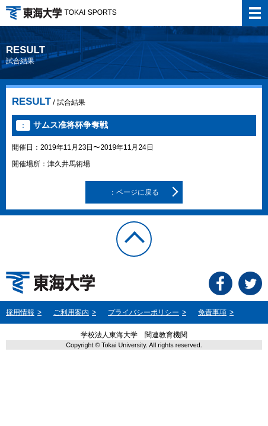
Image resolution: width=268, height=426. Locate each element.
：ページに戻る (134, 192)
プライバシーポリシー (143, 312)
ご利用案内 (71, 312)
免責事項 (212, 312)
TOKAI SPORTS (61, 12)
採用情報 (20, 312)
